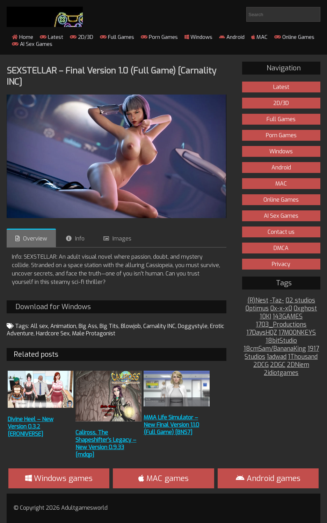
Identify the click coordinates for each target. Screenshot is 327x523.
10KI (265, 317)
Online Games (294, 37)
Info (80, 238)
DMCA (281, 248)
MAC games (163, 478)
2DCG (261, 365)
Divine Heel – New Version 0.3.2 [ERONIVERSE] (30, 427)
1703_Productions (281, 325)
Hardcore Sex (53, 333)
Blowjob (131, 326)
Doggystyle (193, 326)
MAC (259, 37)
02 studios (300, 301)
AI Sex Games (32, 44)
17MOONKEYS (297, 333)
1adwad (276, 357)
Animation (63, 326)
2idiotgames (281, 373)
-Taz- (277, 301)
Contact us (281, 232)
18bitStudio (281, 341)
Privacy (281, 264)
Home (22, 37)
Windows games (59, 478)
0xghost (305, 309)
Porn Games (159, 37)
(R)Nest (257, 301)
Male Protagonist (93, 333)
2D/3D (81, 37)
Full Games (117, 37)
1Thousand (303, 357)
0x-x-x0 (281, 309)
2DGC (277, 365)
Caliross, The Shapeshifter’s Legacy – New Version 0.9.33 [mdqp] (105, 443)
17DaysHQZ (261, 333)
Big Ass (88, 326)
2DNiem (298, 365)
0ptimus (257, 309)
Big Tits (109, 326)
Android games (268, 478)
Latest (51, 37)
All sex (39, 326)
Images (121, 238)
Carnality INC (159, 326)
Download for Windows (53, 307)
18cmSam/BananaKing (275, 349)
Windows (198, 37)
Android (232, 37)
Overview (35, 238)
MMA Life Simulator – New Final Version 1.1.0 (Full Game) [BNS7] (171, 425)
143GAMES (287, 317)
